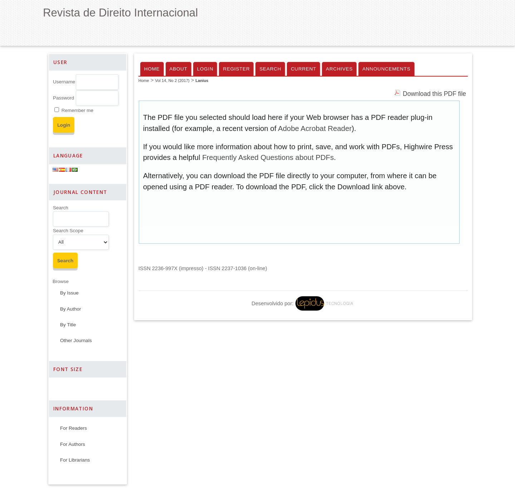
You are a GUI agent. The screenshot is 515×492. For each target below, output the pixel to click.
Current (303, 69)
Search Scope (68, 230)
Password (63, 98)
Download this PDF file (434, 93)
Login (205, 69)
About (178, 69)
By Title (68, 324)
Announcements (386, 69)
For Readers (73, 428)
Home (152, 69)
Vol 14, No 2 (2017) (172, 80)
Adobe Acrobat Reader (315, 128)
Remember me (77, 110)
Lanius (201, 80)
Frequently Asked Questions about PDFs (268, 157)
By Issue (69, 293)
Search (60, 207)
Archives (339, 69)
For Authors (72, 444)
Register (236, 69)
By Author (70, 309)
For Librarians (75, 460)
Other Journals (76, 340)
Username (64, 81)
